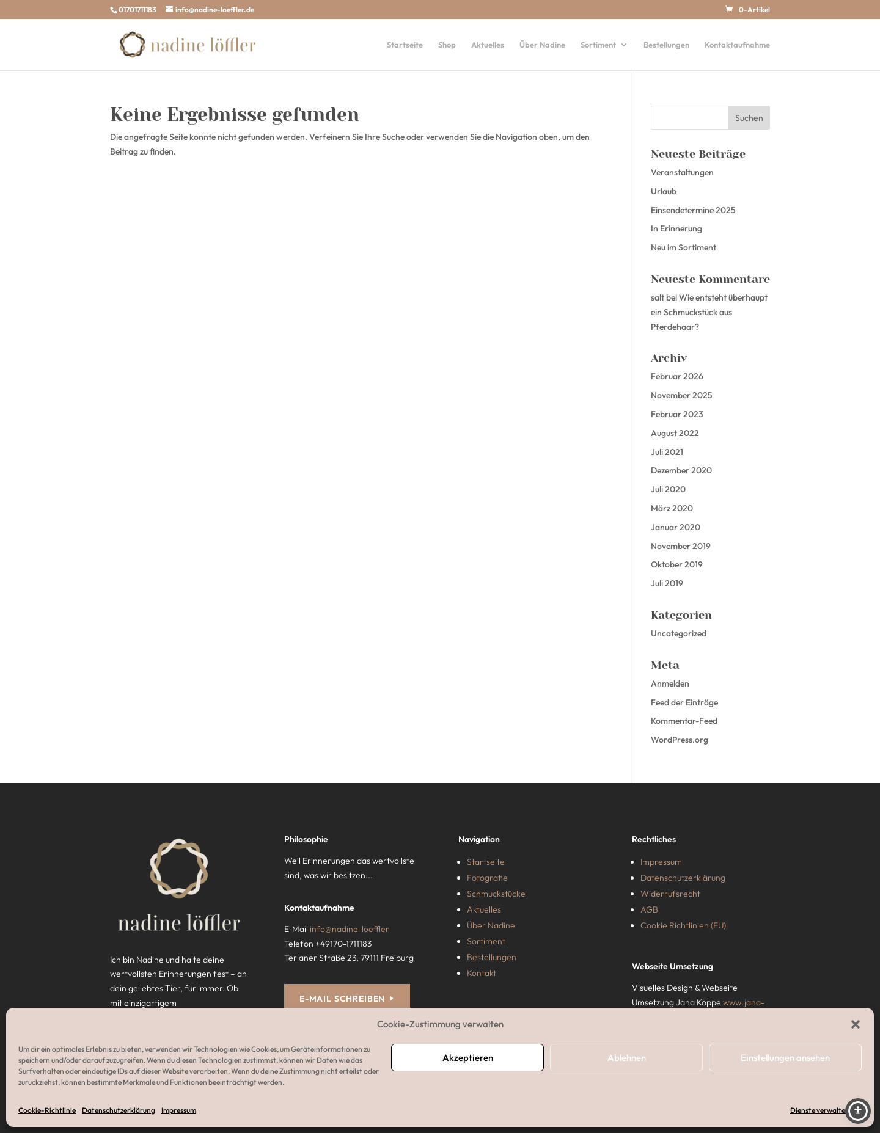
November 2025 (682, 395)
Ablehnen (626, 1057)
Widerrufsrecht (670, 893)
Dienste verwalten (819, 1110)
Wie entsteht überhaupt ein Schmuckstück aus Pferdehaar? (709, 312)
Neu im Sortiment (683, 247)
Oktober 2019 (677, 564)
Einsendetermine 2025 (693, 210)
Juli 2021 (667, 451)
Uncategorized (678, 633)
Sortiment (598, 44)
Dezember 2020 (681, 470)
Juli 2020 (668, 489)
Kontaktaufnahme (737, 44)
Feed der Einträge (684, 702)
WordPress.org (679, 739)
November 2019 (681, 546)
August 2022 (675, 433)
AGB (649, 909)
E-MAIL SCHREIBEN (342, 998)
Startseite (405, 44)
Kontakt (481, 972)
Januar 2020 (675, 527)
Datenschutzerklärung (118, 1110)
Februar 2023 (677, 414)
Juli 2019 (667, 583)
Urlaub (663, 191)
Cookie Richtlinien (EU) (683, 925)
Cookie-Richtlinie (47, 1110)
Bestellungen (666, 44)
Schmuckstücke (496, 893)
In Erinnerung (676, 228)
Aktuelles (487, 44)
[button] (855, 1024)
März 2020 (672, 508)
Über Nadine (542, 44)
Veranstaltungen (682, 172)
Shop (447, 44)
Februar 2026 (677, 376)
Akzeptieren (467, 1057)
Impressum (178, 1110)
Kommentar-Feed (684, 720)
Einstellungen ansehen (785, 1057)
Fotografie (487, 877)
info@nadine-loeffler (349, 929)
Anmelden (670, 683)
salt (657, 297)
